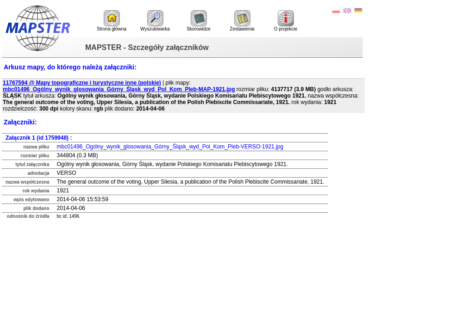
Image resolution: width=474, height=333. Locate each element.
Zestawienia (242, 20)
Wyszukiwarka (155, 20)
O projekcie (286, 20)
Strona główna (111, 20)
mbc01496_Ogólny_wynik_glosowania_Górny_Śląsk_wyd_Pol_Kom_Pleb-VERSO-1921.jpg (169, 146)
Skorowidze (199, 20)
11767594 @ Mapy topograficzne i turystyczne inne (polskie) (82, 83)
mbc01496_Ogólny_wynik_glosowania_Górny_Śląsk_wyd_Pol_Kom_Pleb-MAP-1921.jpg (119, 89)
